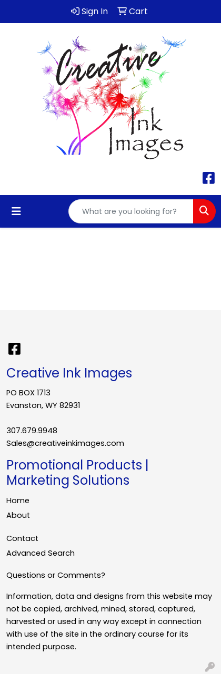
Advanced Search (40, 553)
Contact (22, 538)
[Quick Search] (131, 211)
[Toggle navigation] (16, 211)
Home (17, 500)
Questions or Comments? (55, 575)
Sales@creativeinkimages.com (65, 443)
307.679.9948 (31, 430)
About (18, 515)
